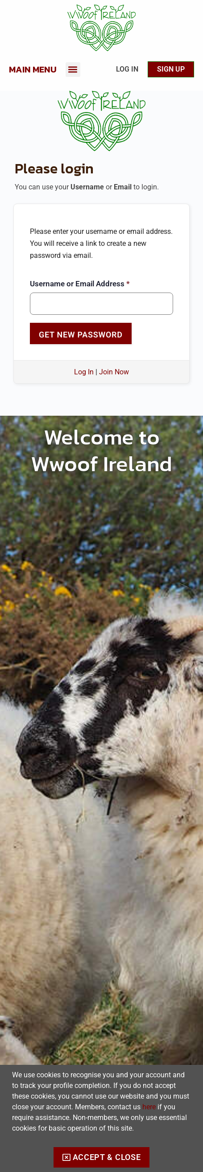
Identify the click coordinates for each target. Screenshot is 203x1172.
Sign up (171, 69)
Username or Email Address (80, 283)
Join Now (114, 372)
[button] (73, 69)
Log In (127, 69)
